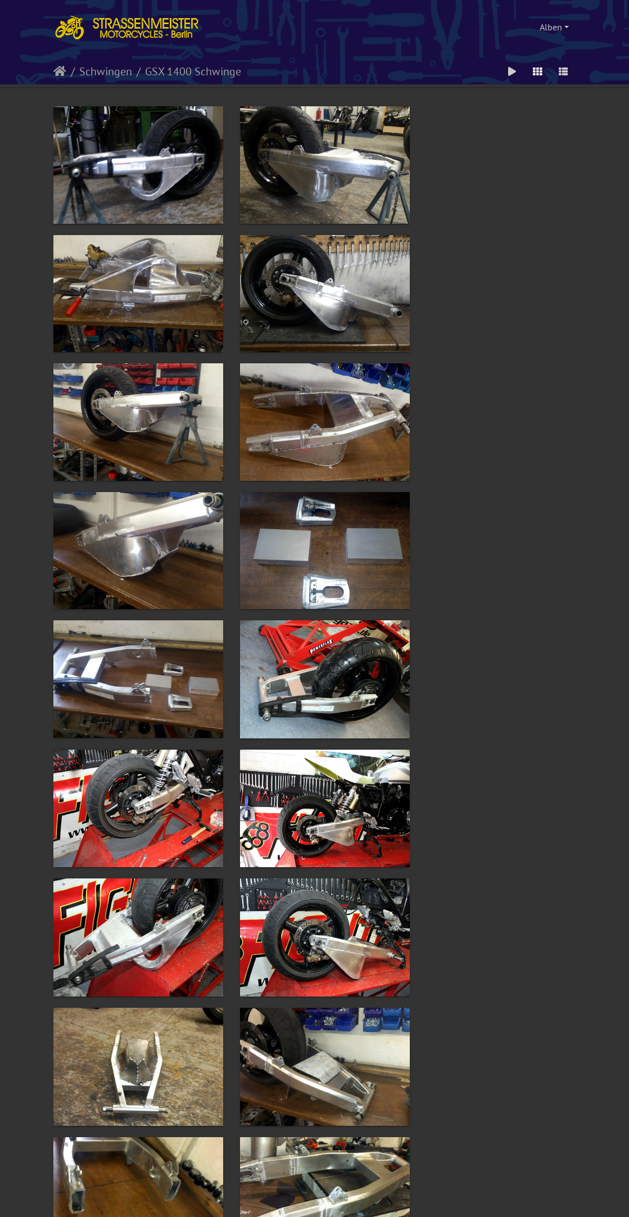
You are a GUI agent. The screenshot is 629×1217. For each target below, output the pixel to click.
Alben (551, 27)
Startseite (59, 71)
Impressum (266, 1185)
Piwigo (328, 1195)
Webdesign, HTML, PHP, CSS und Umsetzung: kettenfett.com (315, 1172)
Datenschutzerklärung (315, 1185)
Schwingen (105, 71)
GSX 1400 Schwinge (193, 71)
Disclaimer (364, 1185)
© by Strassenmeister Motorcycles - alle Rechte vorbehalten (315, 1154)
